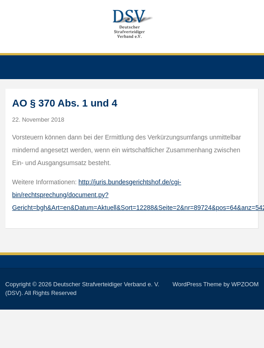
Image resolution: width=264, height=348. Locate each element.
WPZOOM (245, 284)
